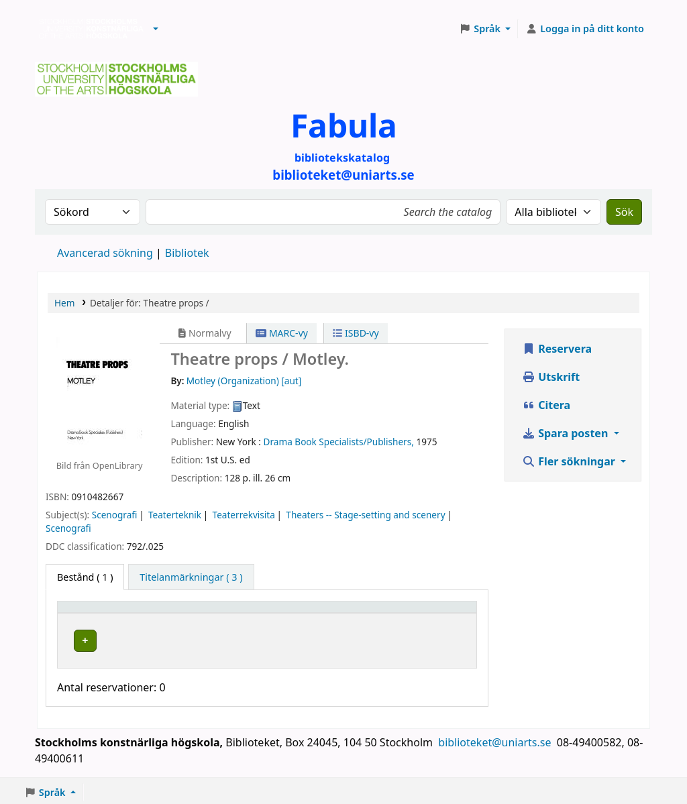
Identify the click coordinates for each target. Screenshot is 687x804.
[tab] (191, 577)
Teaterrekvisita (244, 514)
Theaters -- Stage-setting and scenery (365, 514)
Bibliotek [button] (174, 613)
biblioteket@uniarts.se (495, 739)
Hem (64, 302)
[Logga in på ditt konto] (584, 29)
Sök (624, 212)
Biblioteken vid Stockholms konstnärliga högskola (88, 28)
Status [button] (438, 613)
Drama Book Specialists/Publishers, (339, 441)
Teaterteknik (174, 514)
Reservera (557, 348)
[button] (156, 29)
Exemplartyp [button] (93, 613)
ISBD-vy (355, 333)
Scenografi (115, 514)
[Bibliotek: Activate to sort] (213, 613)
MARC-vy (282, 333)
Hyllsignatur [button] (312, 613)
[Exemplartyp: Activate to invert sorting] (103, 613)
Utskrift (551, 376)
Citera (546, 405)
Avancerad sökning (105, 252)
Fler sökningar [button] (570, 461)
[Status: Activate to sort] (447, 613)
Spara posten (566, 433)
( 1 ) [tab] (85, 577)
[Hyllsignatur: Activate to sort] (347, 613)
